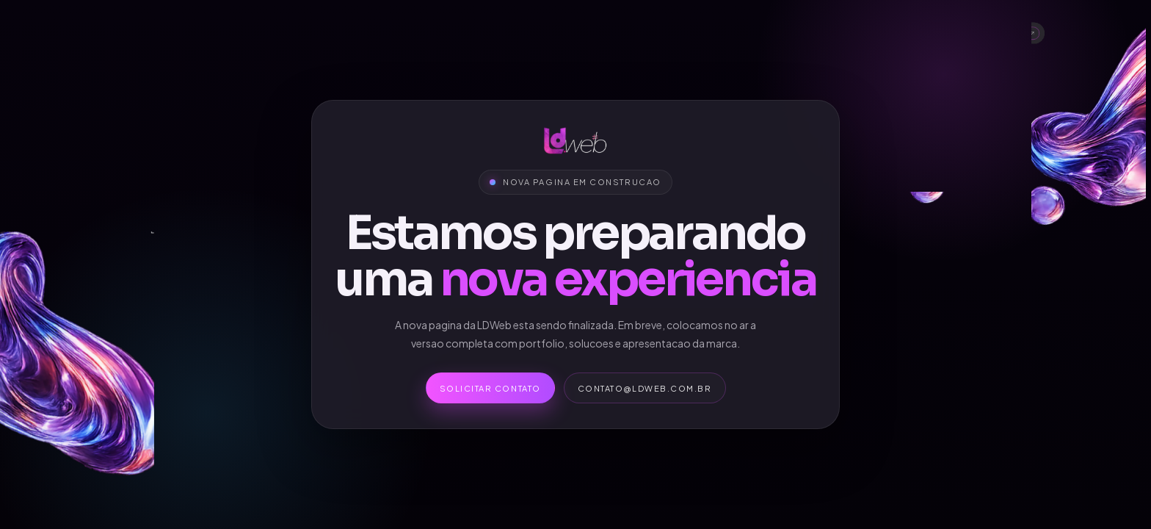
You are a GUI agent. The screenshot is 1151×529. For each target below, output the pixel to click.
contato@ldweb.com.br (645, 388)
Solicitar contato (490, 388)
